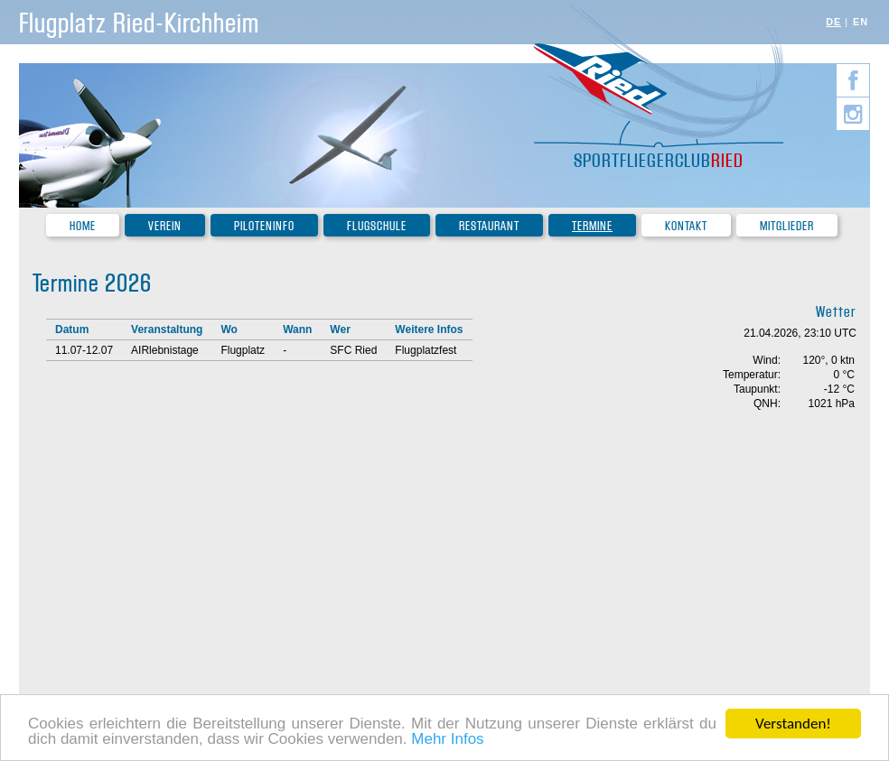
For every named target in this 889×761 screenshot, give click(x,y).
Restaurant (489, 226)
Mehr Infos (447, 740)
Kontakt (686, 226)
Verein (165, 226)
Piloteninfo (264, 226)
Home (83, 226)
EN (860, 21)
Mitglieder (787, 226)
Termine (592, 226)
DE (833, 21)
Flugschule (377, 226)
